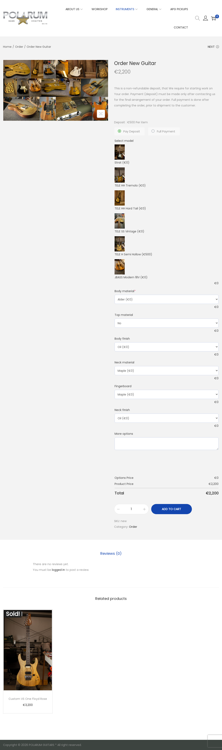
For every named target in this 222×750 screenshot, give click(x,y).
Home (7, 47)
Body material (125, 291)
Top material (124, 315)
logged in (58, 570)
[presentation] (145, 464)
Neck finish (122, 410)
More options (124, 434)
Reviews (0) (111, 553)
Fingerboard (123, 386)
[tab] (111, 553)
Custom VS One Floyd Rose (28, 699)
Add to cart (171, 509)
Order (19, 47)
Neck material (124, 362)
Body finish (122, 339)
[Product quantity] (131, 509)
